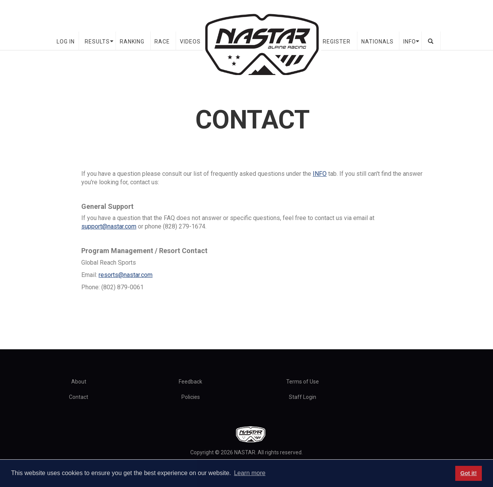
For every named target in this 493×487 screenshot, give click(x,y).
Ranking (132, 41)
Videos (190, 41)
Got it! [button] (468, 473)
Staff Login (302, 397)
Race (162, 41)
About (78, 382)
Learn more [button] (249, 473)
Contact (78, 397)
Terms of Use (302, 382)
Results (97, 41)
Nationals (377, 41)
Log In (66, 41)
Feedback (190, 382)
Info (409, 41)
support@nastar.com (108, 226)
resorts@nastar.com (126, 275)
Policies (190, 397)
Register (336, 41)
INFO (320, 173)
